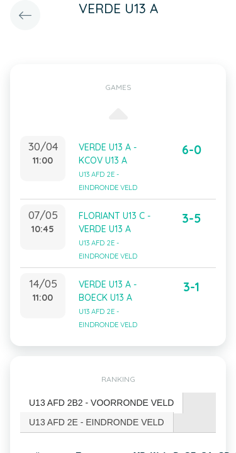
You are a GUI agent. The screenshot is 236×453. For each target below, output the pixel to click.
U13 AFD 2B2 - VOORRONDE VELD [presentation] (101, 403)
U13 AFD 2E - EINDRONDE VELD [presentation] (96, 422)
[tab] (101, 403)
